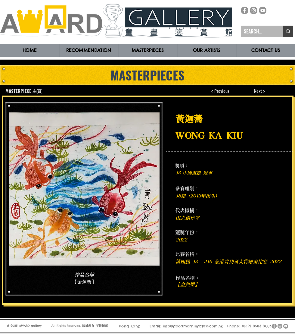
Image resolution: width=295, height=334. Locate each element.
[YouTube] (262, 10)
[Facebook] (244, 10)
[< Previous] (220, 91)
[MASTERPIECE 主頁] (24, 91)
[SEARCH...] (257, 31)
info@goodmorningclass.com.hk (193, 326)
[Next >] (259, 91)
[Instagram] (253, 10)
